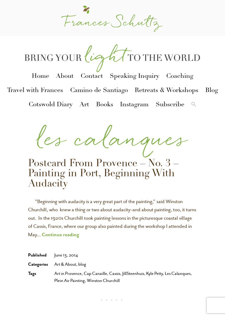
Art (84, 105)
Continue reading (60, 234)
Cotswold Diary (51, 105)
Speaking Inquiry (134, 76)
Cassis (114, 273)
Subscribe (170, 105)
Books (104, 105)
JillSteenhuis (133, 273)
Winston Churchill (103, 280)
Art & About (65, 264)
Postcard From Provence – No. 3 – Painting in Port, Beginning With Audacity (103, 174)
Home (40, 76)
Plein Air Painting (69, 280)
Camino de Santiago (99, 91)
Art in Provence (68, 273)
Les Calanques (178, 273)
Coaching (179, 76)
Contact (92, 76)
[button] (194, 105)
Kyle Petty (154, 273)
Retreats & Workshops (166, 91)
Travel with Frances (35, 91)
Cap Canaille (95, 273)
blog (82, 264)
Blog (211, 91)
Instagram (134, 105)
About (65, 76)
